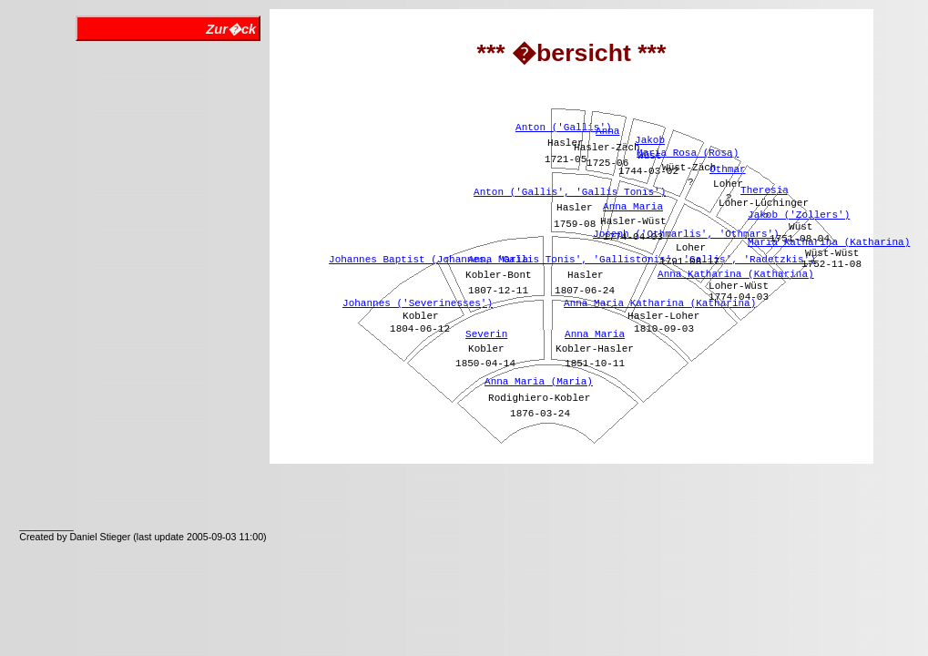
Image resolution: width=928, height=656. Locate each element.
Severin (486, 334)
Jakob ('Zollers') (799, 215)
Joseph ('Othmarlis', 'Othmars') (686, 234)
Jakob (650, 140)
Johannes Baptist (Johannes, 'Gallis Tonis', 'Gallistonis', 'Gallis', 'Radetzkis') (572, 259)
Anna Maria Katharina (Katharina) (660, 303)
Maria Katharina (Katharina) (829, 242)
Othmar (727, 169)
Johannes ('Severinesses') (417, 303)
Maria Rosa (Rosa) (688, 153)
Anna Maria (595, 334)
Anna (607, 131)
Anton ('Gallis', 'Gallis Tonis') (570, 192)
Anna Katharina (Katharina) (736, 274)
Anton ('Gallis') (563, 127)
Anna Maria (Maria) (538, 381)
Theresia (764, 190)
